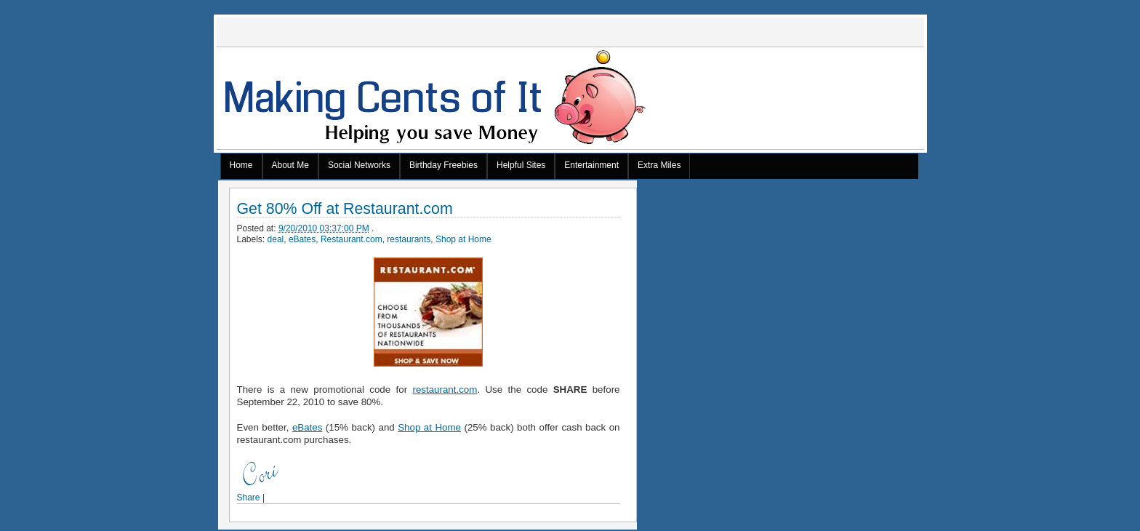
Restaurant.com (351, 239)
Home (241, 165)
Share (248, 497)
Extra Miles (659, 165)
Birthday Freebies (443, 165)
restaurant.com (444, 389)
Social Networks (359, 165)
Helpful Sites (521, 165)
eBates (302, 239)
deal (276, 239)
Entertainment (591, 165)
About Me (290, 165)
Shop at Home (463, 239)
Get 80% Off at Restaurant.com (345, 209)
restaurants (408, 239)
